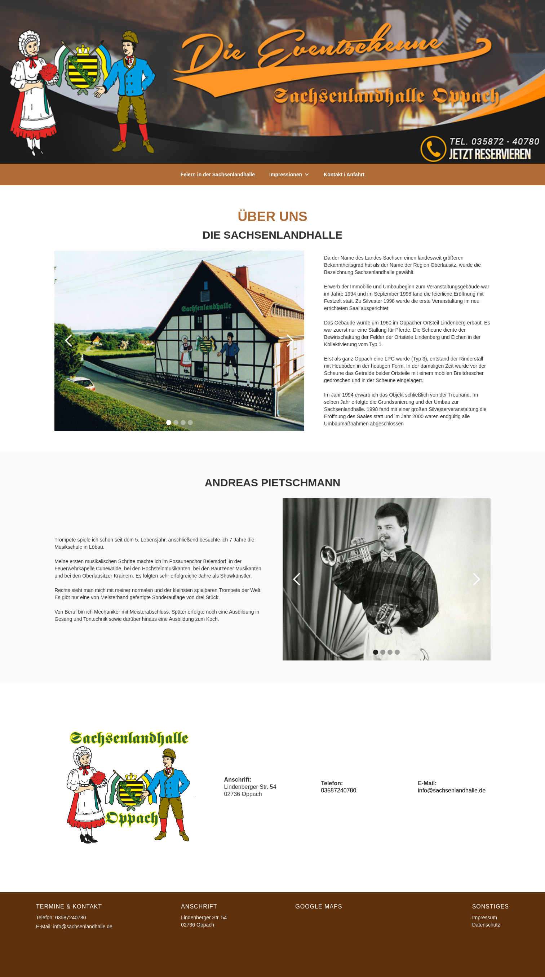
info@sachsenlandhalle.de (452, 790)
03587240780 (338, 790)
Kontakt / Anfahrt (344, 174)
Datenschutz (486, 925)
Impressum (484, 917)
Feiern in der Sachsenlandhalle (218, 174)
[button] (289, 174)
